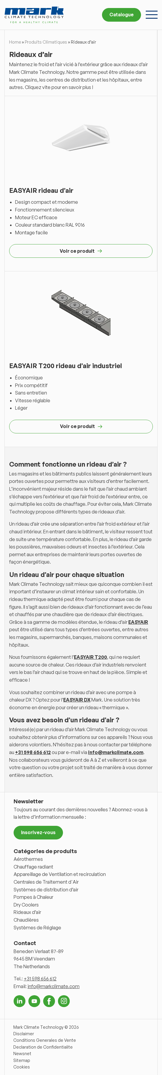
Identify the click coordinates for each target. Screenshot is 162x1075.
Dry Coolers (26, 905)
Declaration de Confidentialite (43, 1046)
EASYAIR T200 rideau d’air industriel (65, 365)
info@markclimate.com (115, 752)
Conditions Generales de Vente (44, 1040)
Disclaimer (23, 1033)
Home (15, 42)
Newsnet (22, 1053)
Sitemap (21, 1060)
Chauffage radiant (33, 867)
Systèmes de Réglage (37, 928)
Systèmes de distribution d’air (46, 890)
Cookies (21, 1066)
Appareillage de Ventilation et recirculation (60, 874)
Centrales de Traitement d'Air (46, 882)
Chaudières (26, 920)
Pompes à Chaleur (33, 897)
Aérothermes (28, 859)
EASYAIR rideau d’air (41, 190)
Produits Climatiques (46, 42)
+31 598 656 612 (33, 752)
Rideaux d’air (27, 912)
